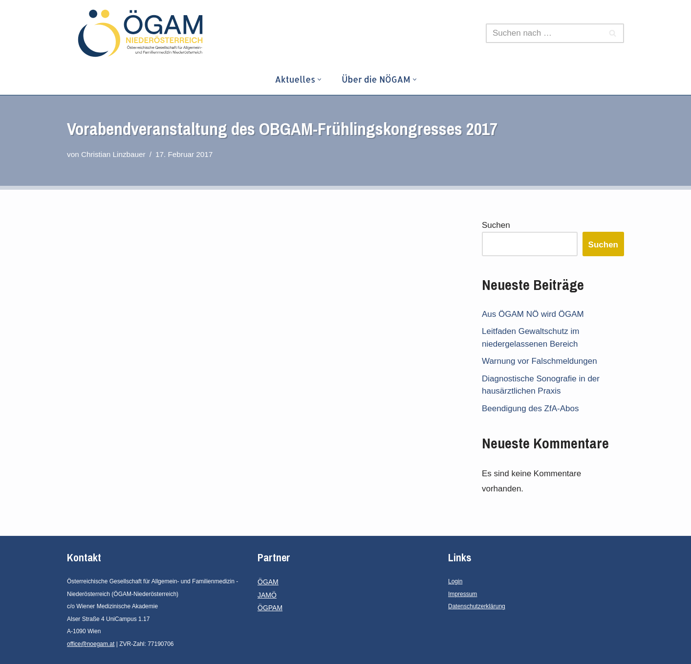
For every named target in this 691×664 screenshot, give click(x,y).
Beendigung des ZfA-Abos (530, 408)
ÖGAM (268, 582)
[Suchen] (544, 33)
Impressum (462, 594)
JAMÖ (267, 595)
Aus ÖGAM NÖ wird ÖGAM (533, 314)
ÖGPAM (270, 608)
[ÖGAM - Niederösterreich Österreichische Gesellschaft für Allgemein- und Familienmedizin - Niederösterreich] (142, 33)
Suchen (496, 225)
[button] (319, 79)
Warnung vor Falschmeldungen (539, 361)
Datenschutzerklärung (476, 606)
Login (455, 581)
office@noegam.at (90, 644)
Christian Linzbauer (113, 154)
